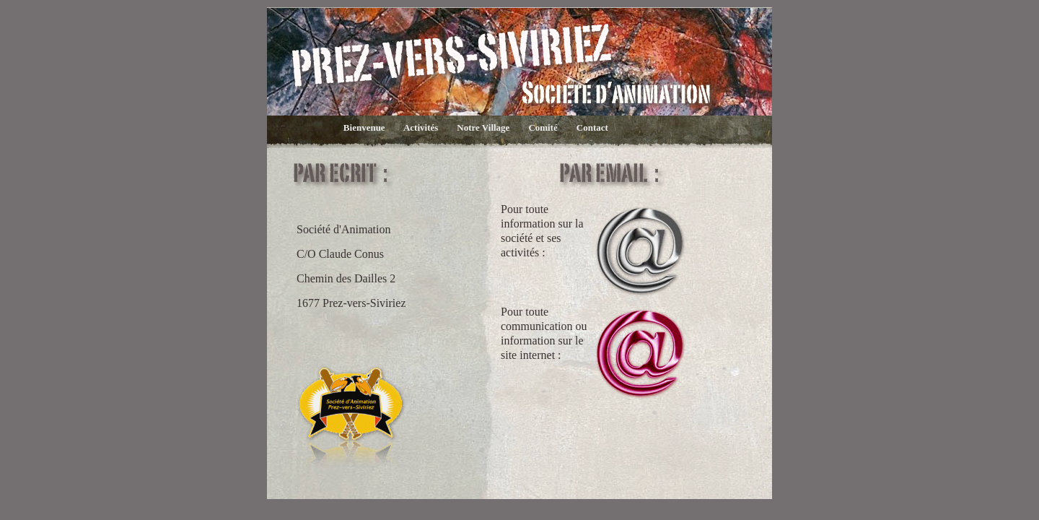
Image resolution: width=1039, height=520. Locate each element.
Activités (420, 127)
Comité (542, 127)
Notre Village (483, 127)
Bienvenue (364, 127)
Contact (592, 127)
